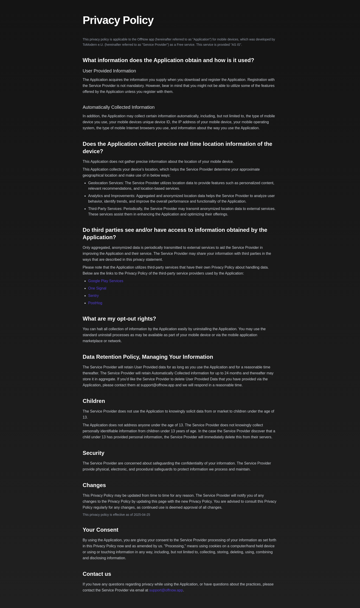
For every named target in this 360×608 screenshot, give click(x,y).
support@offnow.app (166, 590)
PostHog (95, 303)
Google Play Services (105, 281)
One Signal (97, 288)
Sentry (93, 296)
